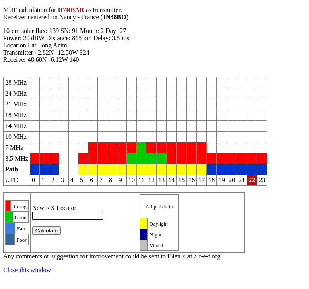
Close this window (27, 270)
